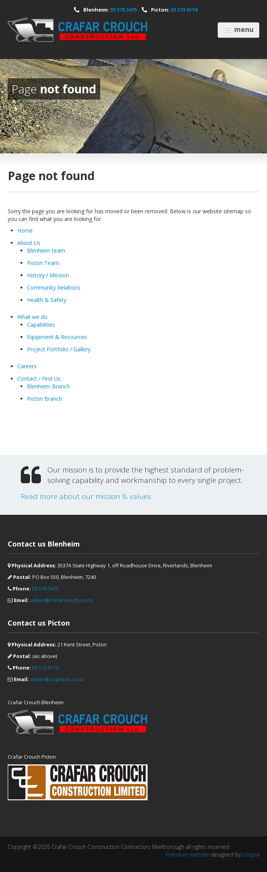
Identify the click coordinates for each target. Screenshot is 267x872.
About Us (28, 242)
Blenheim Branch (48, 386)
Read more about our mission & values (86, 496)
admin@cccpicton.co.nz (57, 679)
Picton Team (43, 262)
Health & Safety (46, 300)
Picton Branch (44, 398)
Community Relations (54, 287)
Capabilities (41, 324)
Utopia (250, 854)
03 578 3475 (123, 9)
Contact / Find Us (38, 378)
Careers (27, 366)
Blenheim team (46, 250)
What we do (32, 316)
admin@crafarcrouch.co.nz (61, 600)
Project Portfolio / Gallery (59, 349)
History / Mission (48, 275)
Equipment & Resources (57, 337)
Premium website (187, 854)
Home (25, 230)
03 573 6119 (184, 9)
